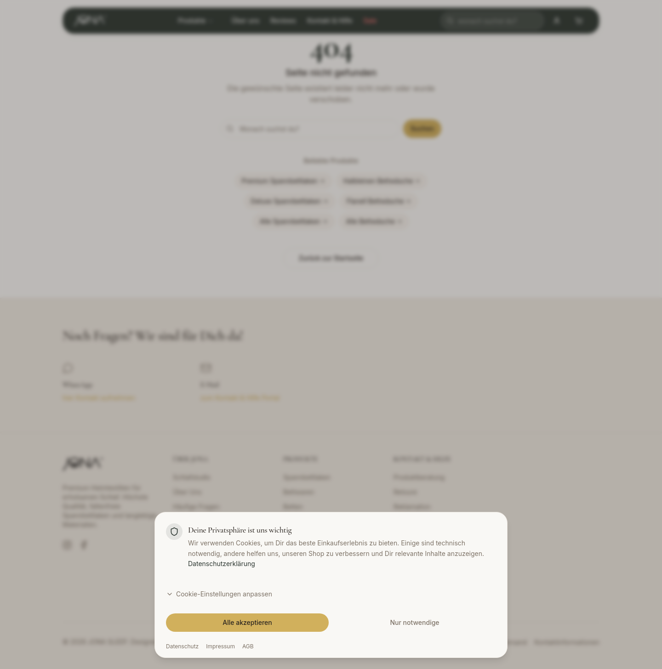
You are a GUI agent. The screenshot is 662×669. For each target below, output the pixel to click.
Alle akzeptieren (247, 622)
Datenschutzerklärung (221, 563)
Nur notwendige (414, 622)
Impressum (220, 646)
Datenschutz (182, 646)
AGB (248, 646)
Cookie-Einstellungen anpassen (219, 594)
